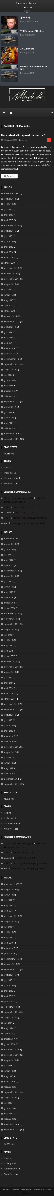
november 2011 (11, 433)
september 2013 (12, 364)
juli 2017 (8, 209)
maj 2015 (8, 300)
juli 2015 (8, 289)
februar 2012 (10, 428)
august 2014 (10, 326)
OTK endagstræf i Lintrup (32, 31)
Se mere (9, 176)
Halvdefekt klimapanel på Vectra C (23, 135)
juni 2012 (8, 417)
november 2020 (11, 193)
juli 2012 (8, 412)
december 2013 (11, 359)
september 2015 (12, 278)
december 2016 (11, 225)
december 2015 (11, 268)
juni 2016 (8, 241)
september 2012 (12, 401)
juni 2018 (8, 204)
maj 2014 (8, 337)
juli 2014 (8, 332)
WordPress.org (11, 483)
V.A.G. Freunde (27, 48)
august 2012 (10, 407)
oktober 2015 (10, 273)
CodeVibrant (27, 1193)
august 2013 (10, 369)
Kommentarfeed (12, 478)
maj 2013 (8, 385)
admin (24, 140)
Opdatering (25, 17)
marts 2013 (9, 391)
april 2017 (8, 220)
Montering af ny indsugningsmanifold (30, 517)
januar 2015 (9, 310)
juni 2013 (8, 380)
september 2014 (12, 321)
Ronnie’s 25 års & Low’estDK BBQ (33, 68)
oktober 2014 (10, 316)
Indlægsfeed (10, 472)
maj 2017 (8, 214)
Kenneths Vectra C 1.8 (23, 507)
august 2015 (10, 284)
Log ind (7, 467)
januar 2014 (9, 353)
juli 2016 (8, 236)
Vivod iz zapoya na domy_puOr (18, 498)
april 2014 (8, 342)
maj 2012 (8, 423)
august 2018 (10, 198)
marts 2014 (9, 348)
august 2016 (10, 230)
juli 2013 (8, 375)
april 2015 (8, 305)
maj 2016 (8, 246)
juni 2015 (8, 294)
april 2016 (8, 252)
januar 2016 (9, 262)
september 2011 (12, 439)
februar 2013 (10, 396)
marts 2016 (9, 257)
